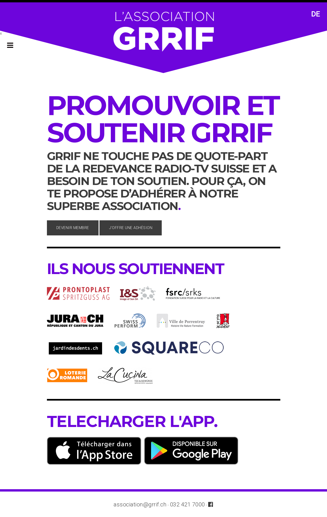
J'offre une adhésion (130, 228)
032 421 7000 (187, 504)
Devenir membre (72, 228)
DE (315, 14)
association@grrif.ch (140, 504)
